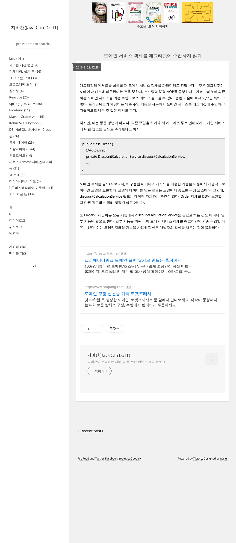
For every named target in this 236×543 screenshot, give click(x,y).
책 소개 (16, 174)
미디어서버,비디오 (25, 181)
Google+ (135, 537)
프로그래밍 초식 (23, 84)
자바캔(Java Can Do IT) (34, 27)
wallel (223, 537)
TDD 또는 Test (23, 78)
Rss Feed (83, 537)
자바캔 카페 (17, 246)
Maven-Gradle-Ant (26, 116)
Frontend (19, 110)
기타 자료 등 (21, 194)
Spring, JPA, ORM (25, 103)
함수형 (16, 91)
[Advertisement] (152, 110)
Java (16, 58)
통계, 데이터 (21, 142)
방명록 (14, 233)
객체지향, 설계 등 (25, 71)
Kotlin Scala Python (26, 123)
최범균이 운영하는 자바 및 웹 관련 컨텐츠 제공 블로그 (126, 440)
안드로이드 (20, 155)
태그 (12, 214)
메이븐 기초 (17, 253)
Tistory (197, 537)
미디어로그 (17, 220)
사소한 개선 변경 (23, 65)
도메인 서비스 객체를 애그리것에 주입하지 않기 (153, 55)
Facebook (111, 537)
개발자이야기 (22, 149)
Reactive (19, 97)
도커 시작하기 (158, 26)
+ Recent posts (90, 509)
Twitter (99, 537)
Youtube (124, 537)
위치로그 (15, 227)
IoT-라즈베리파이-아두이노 (31, 187)
